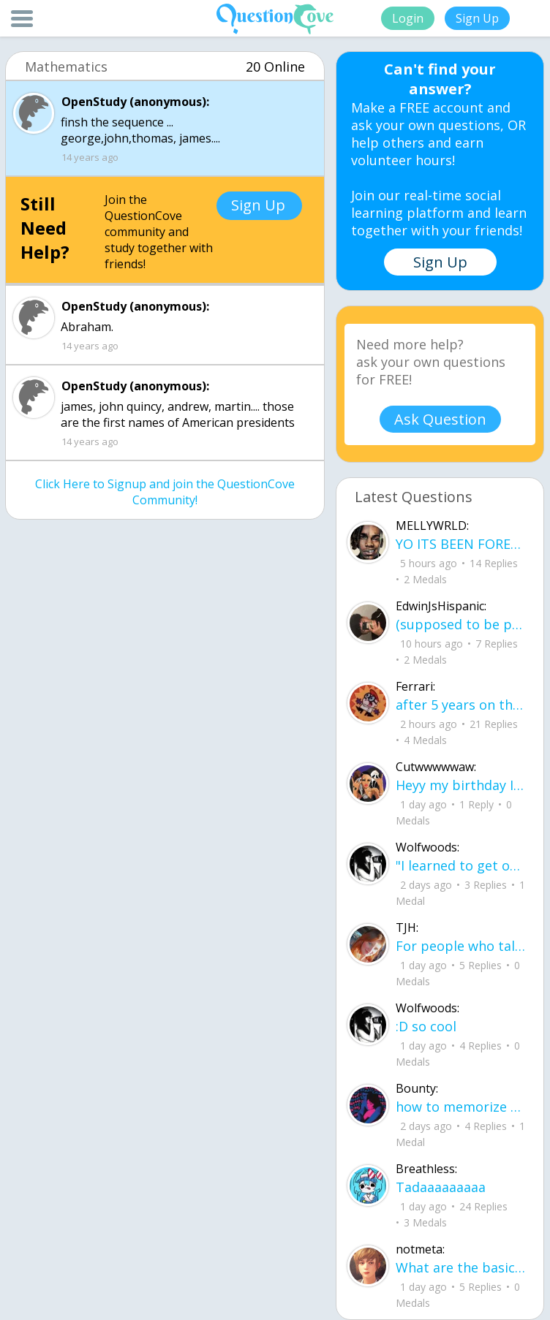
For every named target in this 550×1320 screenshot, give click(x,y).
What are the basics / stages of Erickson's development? (461, 1267)
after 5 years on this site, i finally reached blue (461, 704)
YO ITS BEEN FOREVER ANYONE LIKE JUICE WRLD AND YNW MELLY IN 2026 (461, 544)
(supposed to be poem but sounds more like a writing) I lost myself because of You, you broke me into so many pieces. (461, 624)
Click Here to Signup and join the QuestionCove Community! (165, 492)
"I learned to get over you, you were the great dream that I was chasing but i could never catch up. (461, 865)
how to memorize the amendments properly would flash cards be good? (461, 1106)
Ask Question (440, 419)
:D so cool (426, 1026)
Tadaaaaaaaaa (441, 1187)
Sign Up (477, 18)
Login (407, 18)
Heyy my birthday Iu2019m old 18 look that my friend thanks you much (461, 785)
